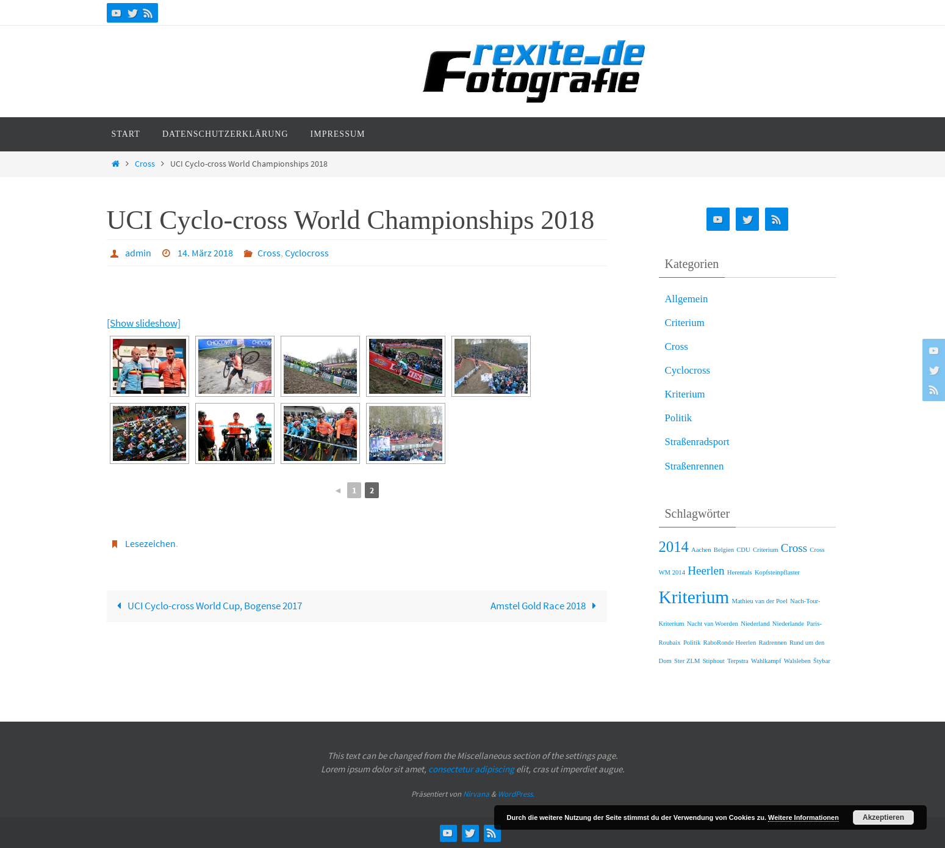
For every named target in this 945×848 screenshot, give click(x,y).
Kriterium (685, 394)
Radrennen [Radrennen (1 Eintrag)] (773, 642)
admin (138, 253)
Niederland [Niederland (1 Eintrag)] (755, 623)
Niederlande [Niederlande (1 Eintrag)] (788, 623)
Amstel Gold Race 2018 (546, 605)
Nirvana (476, 794)
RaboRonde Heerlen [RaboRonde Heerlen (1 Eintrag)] (729, 642)
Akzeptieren (883, 817)
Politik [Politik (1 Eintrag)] (691, 642)
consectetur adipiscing (471, 769)
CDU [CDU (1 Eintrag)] (743, 549)
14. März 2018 (205, 253)
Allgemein (687, 299)
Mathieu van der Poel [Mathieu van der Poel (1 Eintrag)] (759, 601)
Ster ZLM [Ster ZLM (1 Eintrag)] (687, 661)
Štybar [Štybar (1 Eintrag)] (821, 661)
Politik (678, 418)
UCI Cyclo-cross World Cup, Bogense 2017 (207, 605)
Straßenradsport (698, 442)
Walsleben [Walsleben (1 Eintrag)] (797, 661)
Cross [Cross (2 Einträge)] (794, 548)
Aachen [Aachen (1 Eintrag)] (701, 549)
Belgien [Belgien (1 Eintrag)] (724, 549)
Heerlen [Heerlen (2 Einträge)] (706, 570)
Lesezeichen (150, 543)
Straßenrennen (695, 466)
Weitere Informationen (803, 817)
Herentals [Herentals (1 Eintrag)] (739, 572)
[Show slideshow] (144, 323)
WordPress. (516, 794)
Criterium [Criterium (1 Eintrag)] (765, 549)
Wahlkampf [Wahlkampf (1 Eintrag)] (766, 661)
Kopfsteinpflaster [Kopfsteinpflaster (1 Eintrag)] (777, 572)
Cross (145, 164)
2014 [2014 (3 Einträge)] (674, 546)
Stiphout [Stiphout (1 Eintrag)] (714, 661)
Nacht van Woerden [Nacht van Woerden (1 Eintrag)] (712, 623)
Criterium (685, 322)
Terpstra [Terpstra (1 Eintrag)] (738, 661)
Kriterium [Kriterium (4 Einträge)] (694, 597)
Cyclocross (307, 253)
